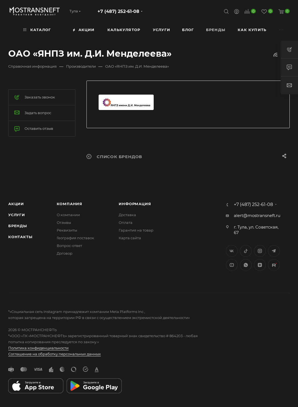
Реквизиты (67, 230)
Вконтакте (232, 251)
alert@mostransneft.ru (257, 215)
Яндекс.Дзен (260, 265)
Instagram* (260, 251)
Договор (64, 253)
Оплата (125, 222)
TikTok (274, 265)
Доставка (127, 215)
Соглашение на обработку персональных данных (54, 354)
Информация (135, 204)
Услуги (16, 215)
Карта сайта (130, 238)
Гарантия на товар (136, 230)
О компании (68, 215)
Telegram (274, 251)
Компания (69, 204)
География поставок (75, 238)
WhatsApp (246, 265)
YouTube (232, 265)
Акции (16, 204)
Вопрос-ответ (69, 245)
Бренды (17, 226)
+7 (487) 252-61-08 (118, 11)
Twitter (246, 251)
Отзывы (64, 222)
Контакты (20, 237)
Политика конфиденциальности (38, 348)
